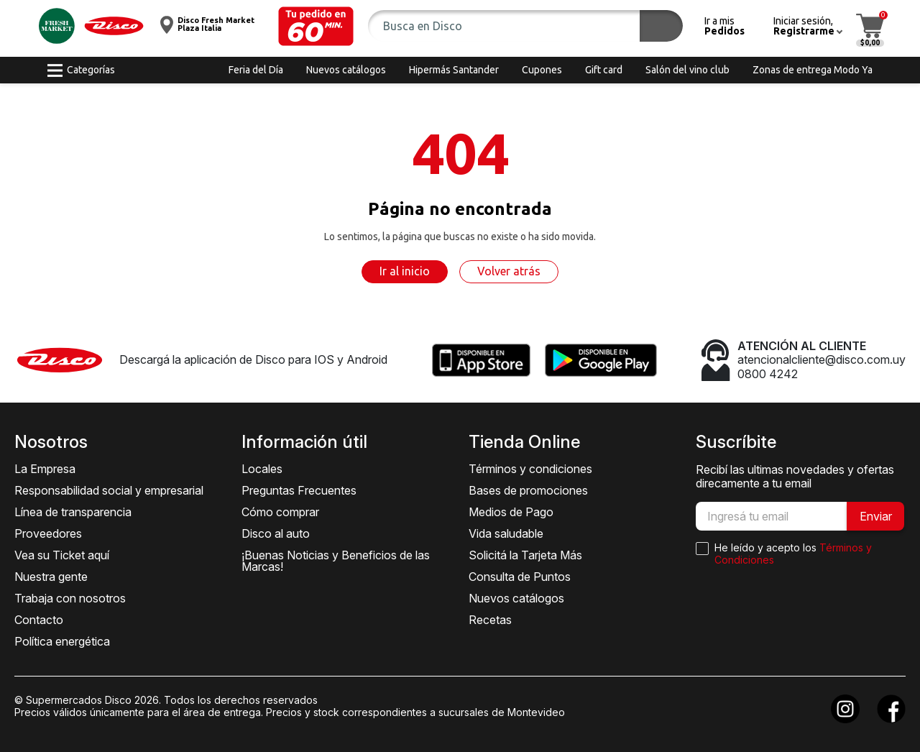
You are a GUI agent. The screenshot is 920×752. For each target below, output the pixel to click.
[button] (316, 26)
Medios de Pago (511, 512)
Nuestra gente (51, 576)
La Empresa (44, 468)
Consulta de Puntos (520, 576)
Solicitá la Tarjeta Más (525, 555)
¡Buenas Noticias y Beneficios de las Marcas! (336, 560)
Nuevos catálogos (516, 598)
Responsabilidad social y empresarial (108, 490)
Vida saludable (506, 533)
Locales (262, 468)
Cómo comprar (280, 512)
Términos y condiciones (530, 468)
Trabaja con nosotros (70, 598)
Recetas (490, 619)
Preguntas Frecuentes (299, 490)
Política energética (62, 641)
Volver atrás (508, 271)
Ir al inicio (405, 271)
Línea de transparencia (73, 512)
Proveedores (48, 533)
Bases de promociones (528, 490)
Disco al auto (276, 533)
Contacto (38, 619)
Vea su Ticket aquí (61, 555)
